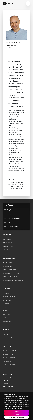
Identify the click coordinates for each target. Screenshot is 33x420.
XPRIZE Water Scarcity (10, 276)
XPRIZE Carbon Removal (11, 273)
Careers (5, 383)
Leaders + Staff (8, 246)
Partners (5, 307)
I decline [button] (16, 414)
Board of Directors (9, 297)
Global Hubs (7, 321)
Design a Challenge (9, 364)
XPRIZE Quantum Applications (13, 280)
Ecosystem (6, 293)
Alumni (5, 311)
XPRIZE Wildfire (8, 266)
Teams (5, 318)
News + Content (8, 374)
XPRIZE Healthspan (9, 269)
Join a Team (7, 361)
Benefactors (7, 300)
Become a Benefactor (10, 351)
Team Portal (7, 377)
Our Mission (7, 239)
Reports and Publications (11, 338)
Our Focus (6, 249)
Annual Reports (8, 386)
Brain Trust (6, 314)
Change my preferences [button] (16, 417)
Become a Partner (9, 358)
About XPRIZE (7, 242)
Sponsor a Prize (8, 354)
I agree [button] (16, 411)
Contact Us (6, 380)
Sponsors (6, 304)
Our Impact (6, 334)
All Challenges (7, 262)
